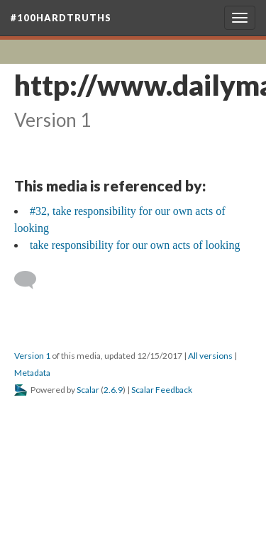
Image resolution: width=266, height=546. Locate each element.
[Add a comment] (31, 280)
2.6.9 (113, 389)
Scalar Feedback (161, 389)
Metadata (32, 372)
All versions (210, 355)
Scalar (88, 389)
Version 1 (32, 355)
